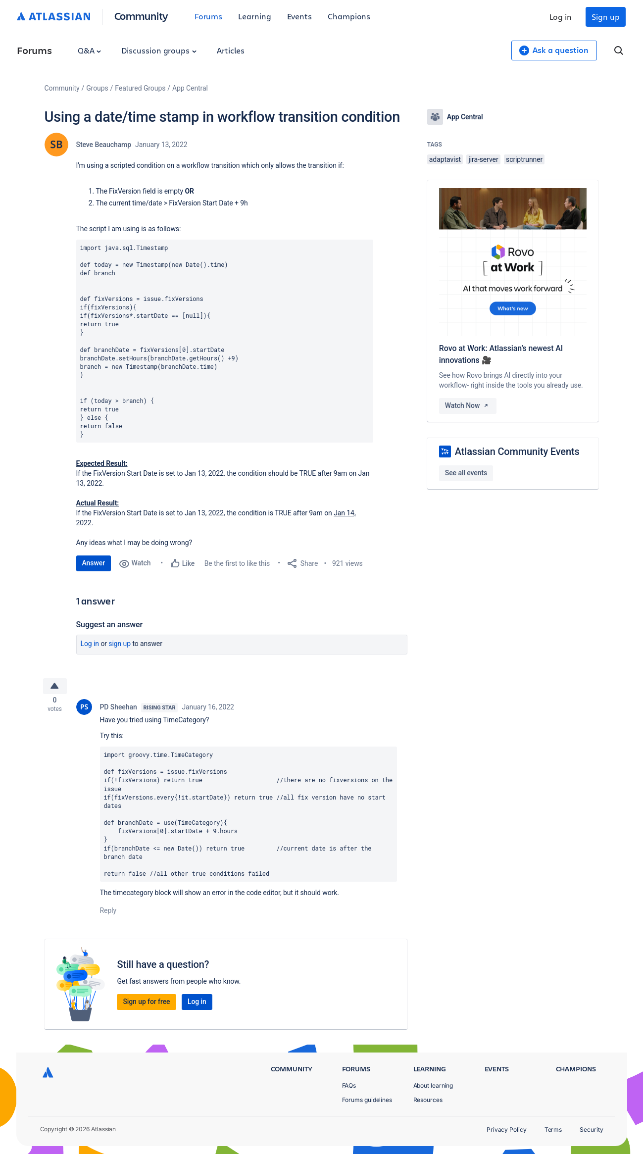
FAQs (349, 1085)
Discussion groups (159, 50)
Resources (428, 1100)
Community (141, 15)
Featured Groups (140, 88)
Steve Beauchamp (104, 145)
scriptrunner (524, 159)
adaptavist (445, 159)
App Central (190, 88)
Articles (231, 50)
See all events (466, 473)
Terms (553, 1129)
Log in (560, 16)
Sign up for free (146, 1004)
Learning (254, 16)
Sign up (605, 16)
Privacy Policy (507, 1129)
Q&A (89, 50)
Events (299, 16)
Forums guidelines (367, 1100)
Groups (97, 88)
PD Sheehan (118, 710)
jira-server (483, 159)
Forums (209, 16)
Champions (349, 16)
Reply (108, 913)
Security (591, 1129)
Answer (93, 563)
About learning (433, 1085)
